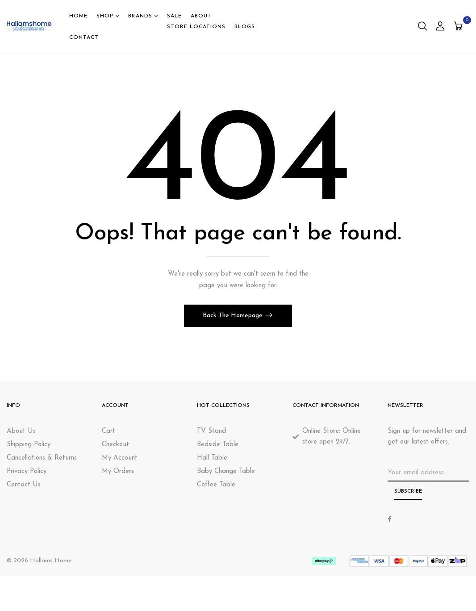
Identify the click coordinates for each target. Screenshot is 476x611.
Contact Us (24, 484)
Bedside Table (217, 444)
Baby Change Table (226, 471)
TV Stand (211, 431)
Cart (108, 431)
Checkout (115, 444)
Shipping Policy (28, 444)
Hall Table (212, 458)
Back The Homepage (233, 315)
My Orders (118, 471)
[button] (459, 27)
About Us (21, 431)
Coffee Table (216, 484)
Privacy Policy (26, 471)
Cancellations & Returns (42, 458)
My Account (120, 458)
